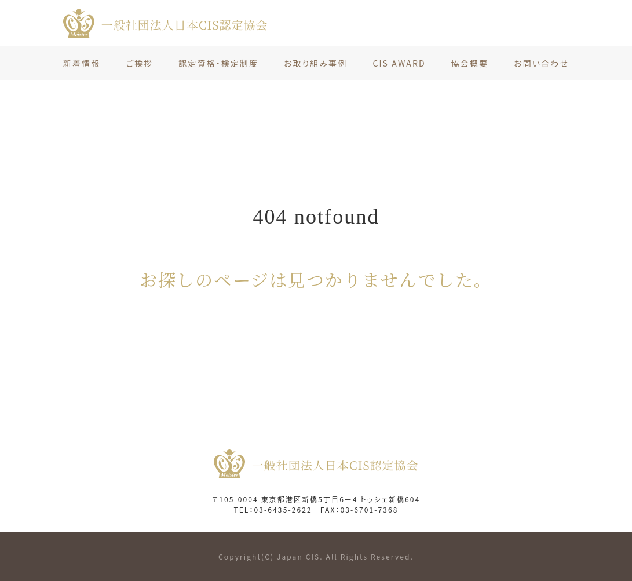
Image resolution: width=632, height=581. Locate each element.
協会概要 (469, 63)
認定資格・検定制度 (218, 63)
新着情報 (81, 63)
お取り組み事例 (315, 63)
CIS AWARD (398, 63)
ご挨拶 (139, 63)
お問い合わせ (541, 63)
